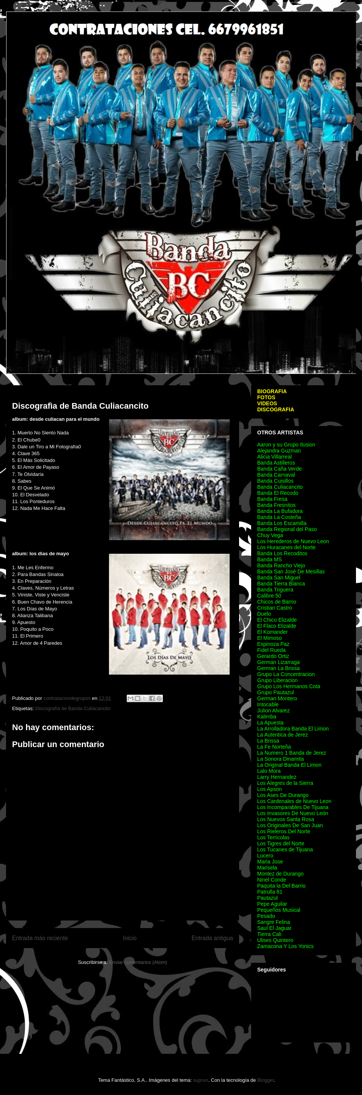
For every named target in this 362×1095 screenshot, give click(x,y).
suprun (200, 1080)
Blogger (265, 1080)
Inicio (130, 938)
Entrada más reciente (40, 938)
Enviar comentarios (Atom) (138, 962)
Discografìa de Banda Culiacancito (72, 708)
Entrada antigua (212, 938)
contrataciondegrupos (67, 698)
